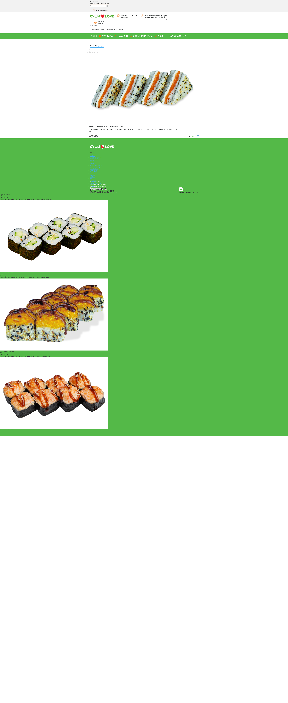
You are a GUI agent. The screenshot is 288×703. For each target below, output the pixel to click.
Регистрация (104, 10)
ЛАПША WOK (94, 168)
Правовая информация (95, 187)
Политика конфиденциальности (98, 184)
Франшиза (93, 180)
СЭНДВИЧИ (93, 170)
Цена (102, 46)
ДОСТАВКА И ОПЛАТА (142, 36)
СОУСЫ (92, 177)
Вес (99, 46)
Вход (97, 10)
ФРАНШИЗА (107, 36)
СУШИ (92, 162)
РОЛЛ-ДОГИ (94, 172)
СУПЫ (91, 173)
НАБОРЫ (92, 155)
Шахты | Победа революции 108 (99, 3)
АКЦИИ (161, 36)
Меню (91, 178)
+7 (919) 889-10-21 (129, 15)
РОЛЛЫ (92, 160)
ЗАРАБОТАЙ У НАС (178, 36)
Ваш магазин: (94, 1)
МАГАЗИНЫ (123, 36)
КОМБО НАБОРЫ (95, 167)
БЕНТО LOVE (94, 159)
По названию (94, 46)
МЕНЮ (94, 36)
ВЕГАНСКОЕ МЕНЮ (96, 165)
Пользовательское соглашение (98, 186)
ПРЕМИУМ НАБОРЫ (96, 157)
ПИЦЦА (92, 164)
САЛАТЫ (92, 175)
